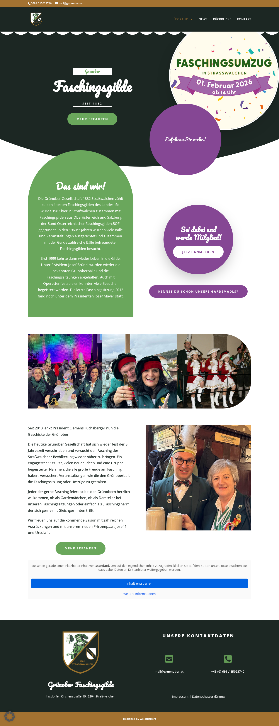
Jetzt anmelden (198, 252)
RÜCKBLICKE (222, 19)
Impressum (180, 696)
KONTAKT (244, 19)
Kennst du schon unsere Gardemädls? (198, 291)
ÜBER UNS (181, 19)
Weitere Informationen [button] (139, 594)
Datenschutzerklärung (208, 696)
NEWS (203, 19)
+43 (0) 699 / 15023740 (227, 671)
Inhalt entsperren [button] (139, 583)
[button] (9, 716)
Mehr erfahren (92, 119)
